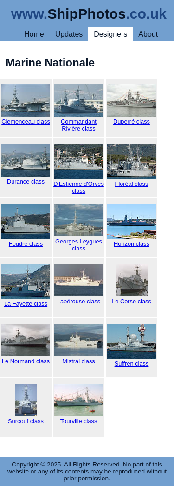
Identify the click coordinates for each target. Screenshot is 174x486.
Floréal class (131, 165)
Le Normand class (25, 344)
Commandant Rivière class (78, 108)
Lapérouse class (78, 284)
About (148, 34)
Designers (110, 34)
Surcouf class (26, 404)
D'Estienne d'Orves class (78, 169)
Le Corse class (131, 284)
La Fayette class (25, 285)
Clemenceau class (25, 104)
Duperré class (131, 104)
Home (34, 34)
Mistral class (78, 344)
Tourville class (78, 404)
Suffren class (131, 345)
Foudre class (25, 225)
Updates (69, 34)
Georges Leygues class (78, 228)
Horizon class (131, 225)
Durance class (25, 164)
